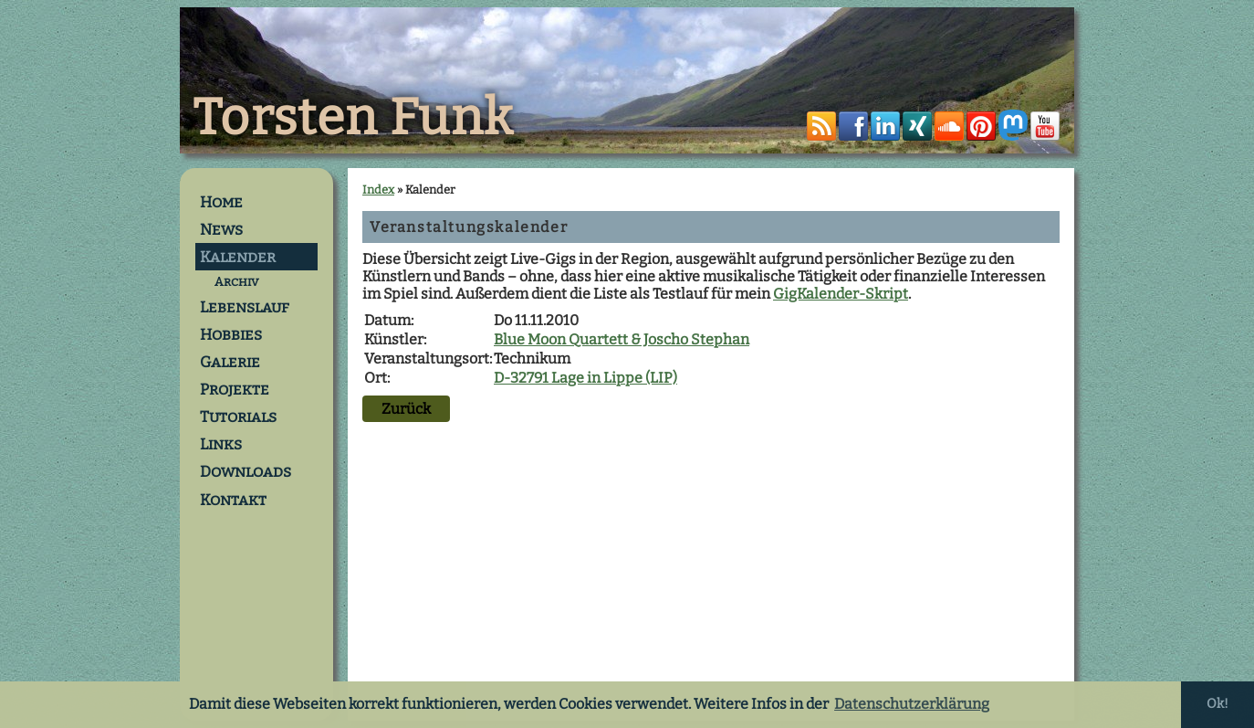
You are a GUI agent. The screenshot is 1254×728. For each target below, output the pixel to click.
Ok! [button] (1217, 704)
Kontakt (233, 500)
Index (378, 189)
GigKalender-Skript (840, 293)
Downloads (245, 471)
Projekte (234, 389)
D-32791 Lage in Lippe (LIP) (585, 377)
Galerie (230, 362)
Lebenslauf (244, 307)
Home (221, 202)
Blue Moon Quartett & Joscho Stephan (621, 339)
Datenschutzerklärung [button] (911, 703)
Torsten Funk (353, 118)
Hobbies (231, 334)
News (221, 229)
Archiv (236, 282)
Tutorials (238, 416)
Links (221, 444)
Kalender (238, 257)
